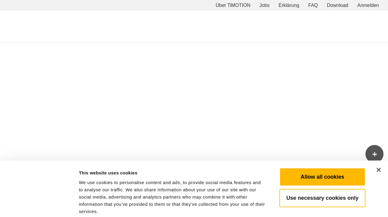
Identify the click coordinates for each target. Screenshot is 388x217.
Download (337, 5)
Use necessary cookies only (322, 167)
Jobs (265, 5)
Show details (316, 205)
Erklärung (289, 5)
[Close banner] (379, 139)
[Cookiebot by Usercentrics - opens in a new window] (39, 205)
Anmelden (368, 5)
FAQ (313, 5)
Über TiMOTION (233, 5)
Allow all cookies (322, 146)
